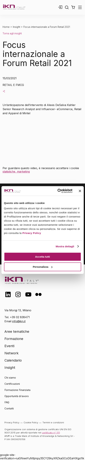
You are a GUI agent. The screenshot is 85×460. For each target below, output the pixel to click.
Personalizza (43, 266)
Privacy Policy (31, 233)
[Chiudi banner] (80, 191)
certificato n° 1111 (51, 432)
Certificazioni (12, 383)
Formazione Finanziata (17, 390)
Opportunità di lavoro (16, 396)
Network (11, 353)
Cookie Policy (31, 422)
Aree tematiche (16, 331)
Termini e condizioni (53, 422)
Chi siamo (10, 377)
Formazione (13, 339)
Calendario (13, 360)
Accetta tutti (42, 256)
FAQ (6, 402)
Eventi (9, 346)
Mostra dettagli (65, 246)
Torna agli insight (12, 33)
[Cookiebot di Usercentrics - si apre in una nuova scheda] (57, 191)
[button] (73, 7)
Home (6, 26)
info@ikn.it (18, 321)
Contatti (9, 408)
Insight (16, 26)
